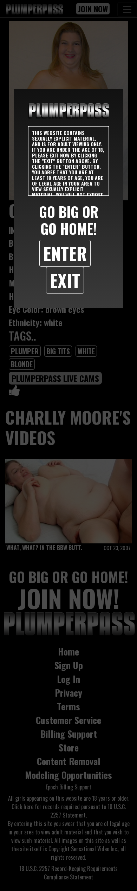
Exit (65, 280)
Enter (65, 253)
